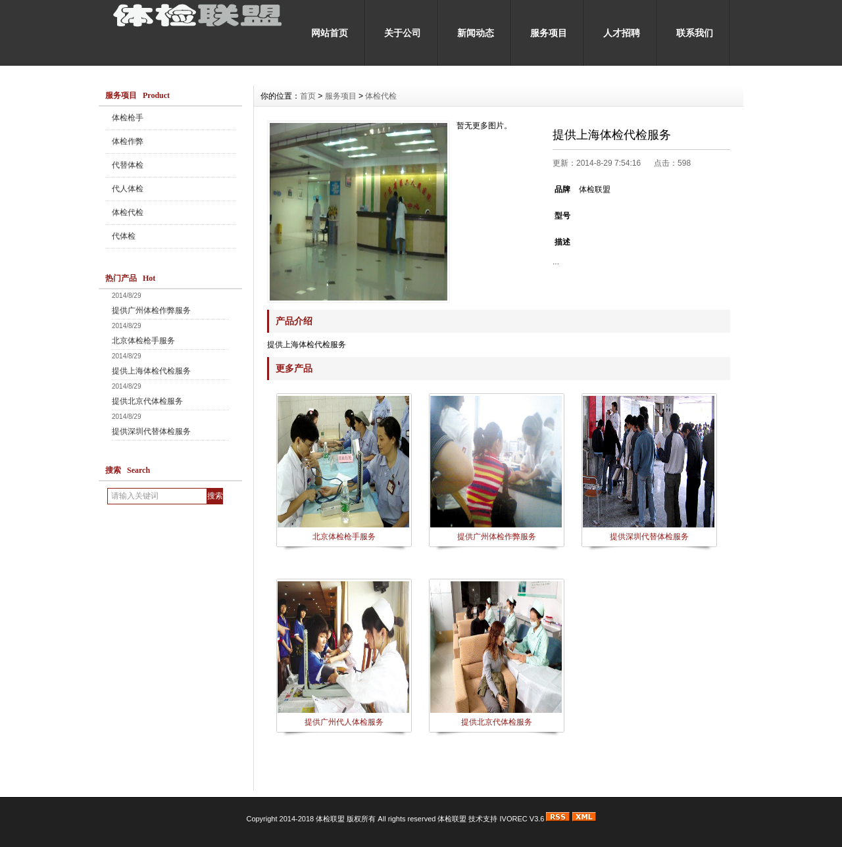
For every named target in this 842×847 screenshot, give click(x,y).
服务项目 (548, 33)
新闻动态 (475, 33)
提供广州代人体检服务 (344, 722)
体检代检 (127, 212)
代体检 (124, 236)
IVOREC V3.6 (522, 819)
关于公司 (402, 33)
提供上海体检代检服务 (151, 370)
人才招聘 (621, 33)
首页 (308, 96)
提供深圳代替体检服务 (151, 431)
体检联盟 (451, 819)
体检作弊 (127, 141)
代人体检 (127, 188)
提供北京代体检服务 (147, 401)
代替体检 (127, 165)
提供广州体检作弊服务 (151, 310)
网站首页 (329, 33)
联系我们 (694, 33)
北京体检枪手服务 (143, 340)
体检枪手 (127, 117)
